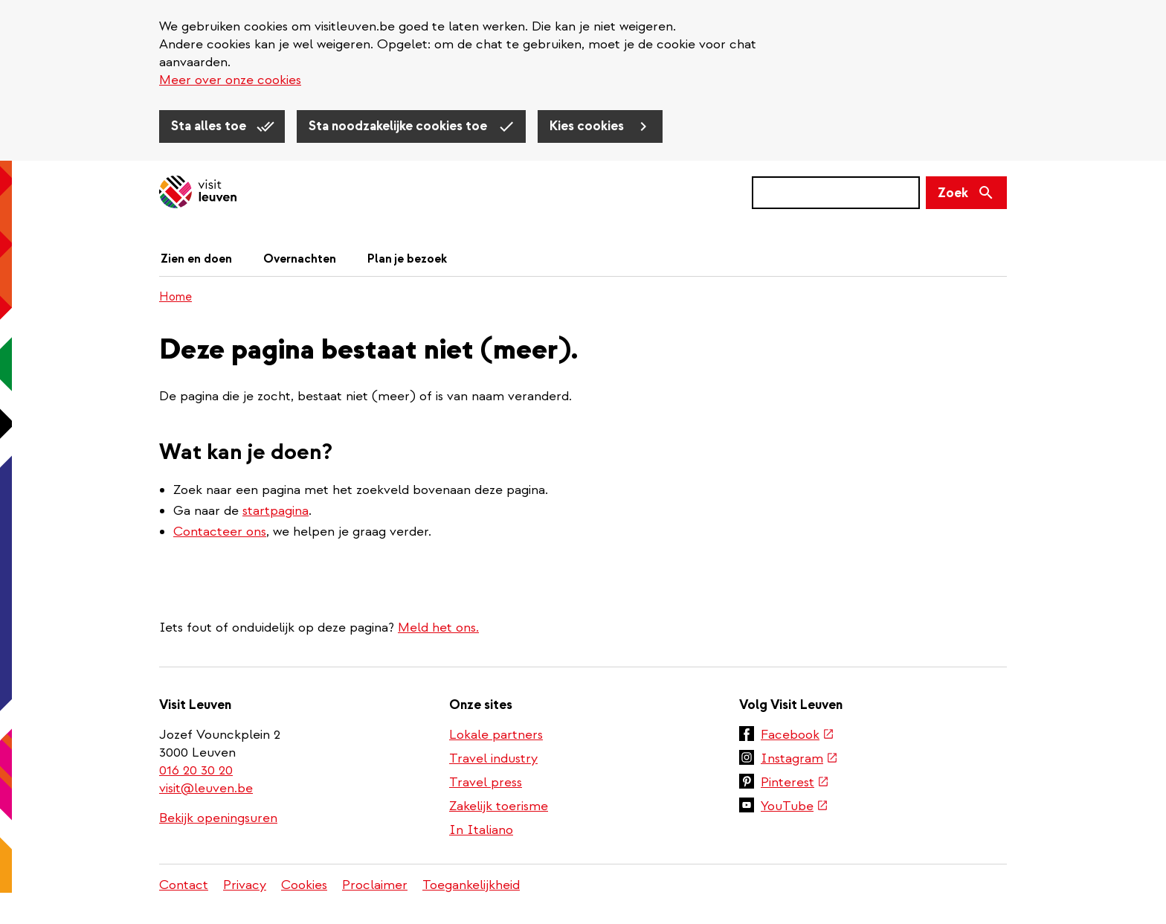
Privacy (244, 884)
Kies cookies (588, 126)
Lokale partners (496, 734)
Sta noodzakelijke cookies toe (399, 126)
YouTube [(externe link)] (794, 806)
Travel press (485, 782)
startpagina (275, 510)
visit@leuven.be (206, 788)
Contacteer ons (219, 531)
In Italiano (481, 829)
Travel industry (493, 758)
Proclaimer (375, 884)
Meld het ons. (438, 627)
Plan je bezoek (407, 258)
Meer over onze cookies (230, 80)
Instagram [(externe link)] (799, 758)
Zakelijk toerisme (498, 806)
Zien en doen (196, 258)
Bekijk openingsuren (218, 818)
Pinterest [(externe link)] (795, 782)
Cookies (304, 884)
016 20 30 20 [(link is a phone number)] (196, 770)
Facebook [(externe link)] (797, 734)
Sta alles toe (210, 126)
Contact (183, 884)
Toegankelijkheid (471, 884)
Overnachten (299, 258)
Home (175, 296)
